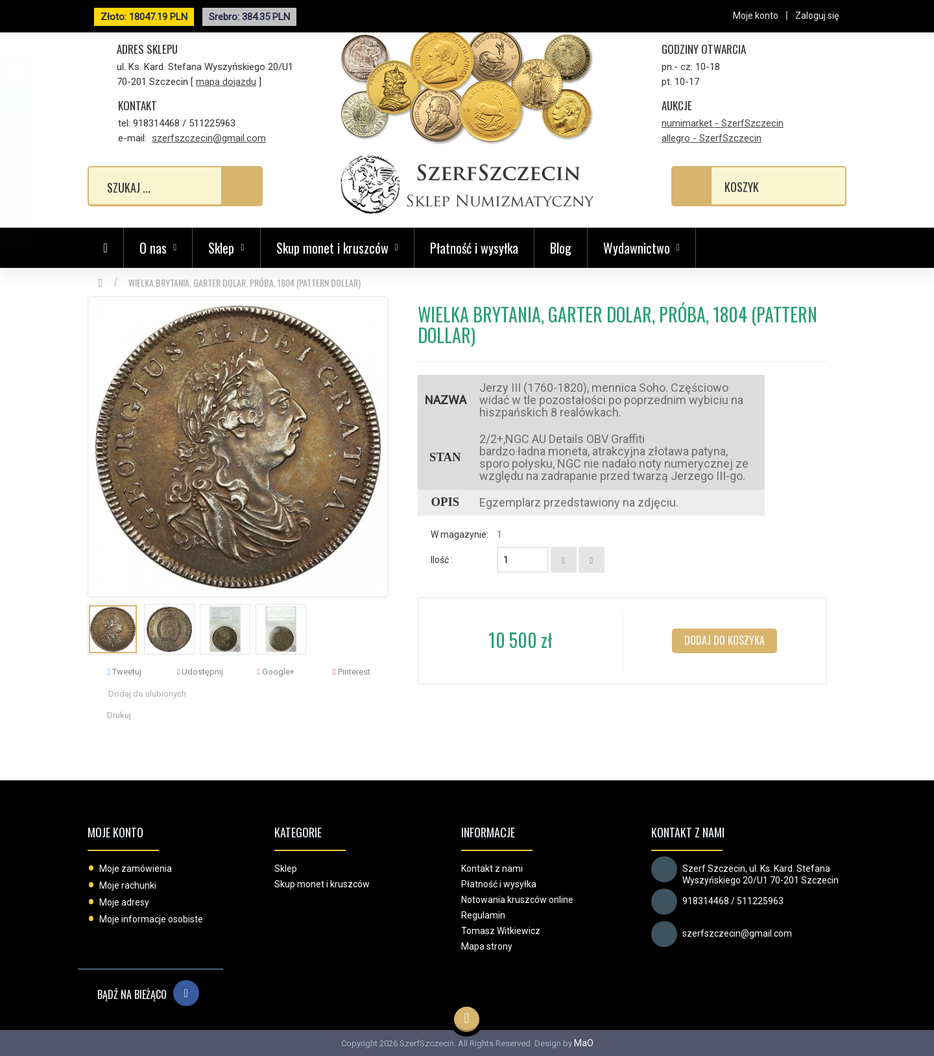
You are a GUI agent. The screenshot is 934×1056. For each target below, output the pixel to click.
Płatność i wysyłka (474, 248)
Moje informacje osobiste (151, 919)
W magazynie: (459, 534)
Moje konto (115, 832)
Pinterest (351, 672)
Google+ (275, 672)
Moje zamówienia (135, 868)
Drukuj (119, 715)
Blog (560, 248)
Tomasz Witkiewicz (500, 931)
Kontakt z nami (492, 868)
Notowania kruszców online (517, 899)
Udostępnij (200, 672)
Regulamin (483, 915)
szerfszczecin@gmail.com (209, 138)
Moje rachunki (127, 885)
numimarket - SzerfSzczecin (723, 123)
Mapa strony (486, 946)
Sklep (285, 868)
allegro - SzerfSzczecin (711, 138)
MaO (583, 1043)
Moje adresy (124, 902)
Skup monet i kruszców (322, 884)
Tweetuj (124, 672)
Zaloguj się (817, 15)
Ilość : (442, 560)
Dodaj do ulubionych (147, 694)
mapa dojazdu (226, 82)
